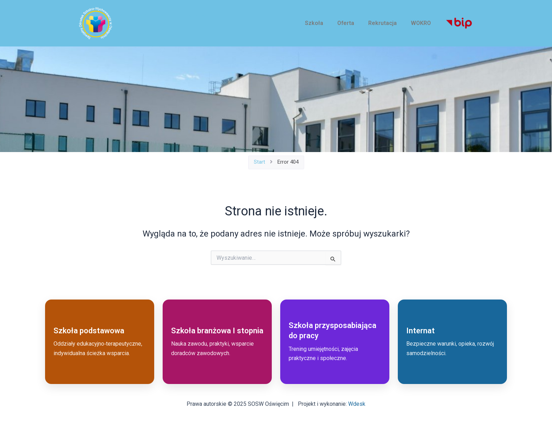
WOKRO (421, 23)
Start (259, 162)
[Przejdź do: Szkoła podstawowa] (99, 342)
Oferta (345, 23)
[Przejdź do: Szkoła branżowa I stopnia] (217, 342)
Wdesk (356, 404)
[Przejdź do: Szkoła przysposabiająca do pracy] (334, 342)
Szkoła (314, 23)
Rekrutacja (382, 23)
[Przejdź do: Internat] (452, 342)
